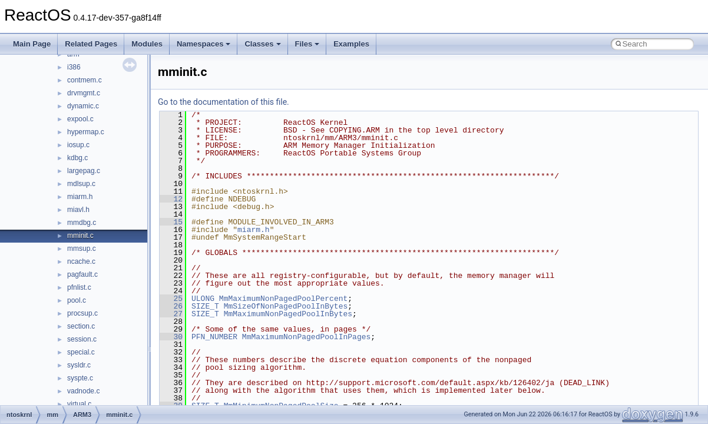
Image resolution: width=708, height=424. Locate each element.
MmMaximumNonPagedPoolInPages (306, 337)
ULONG (202, 298)
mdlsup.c (81, 184)
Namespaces (204, 43)
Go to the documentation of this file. (223, 102)
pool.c (76, 300)
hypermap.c (85, 132)
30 (171, 337)
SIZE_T (205, 306)
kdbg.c (77, 158)
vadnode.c (83, 391)
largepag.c (83, 171)
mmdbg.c (81, 222)
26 (171, 306)
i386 (74, 67)
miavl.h (78, 210)
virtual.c (79, 404)
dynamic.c (83, 106)
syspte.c (80, 378)
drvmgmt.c (83, 93)
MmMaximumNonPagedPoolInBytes (288, 314)
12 (171, 199)
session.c (82, 339)
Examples (351, 43)
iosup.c (78, 145)
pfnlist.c (79, 287)
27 (171, 314)
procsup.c (82, 313)
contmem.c (84, 80)
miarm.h (79, 197)
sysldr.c (79, 365)
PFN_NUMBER (214, 337)
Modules (147, 43)
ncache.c (81, 261)
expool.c (80, 119)
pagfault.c (82, 274)
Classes (262, 43)
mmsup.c (81, 248)
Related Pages (91, 43)
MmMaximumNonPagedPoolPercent (283, 298)
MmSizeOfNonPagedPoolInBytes (286, 306)
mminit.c (80, 235)
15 (171, 222)
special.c (81, 352)
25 (171, 298)
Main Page (32, 43)
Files (307, 43)
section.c (81, 326)
